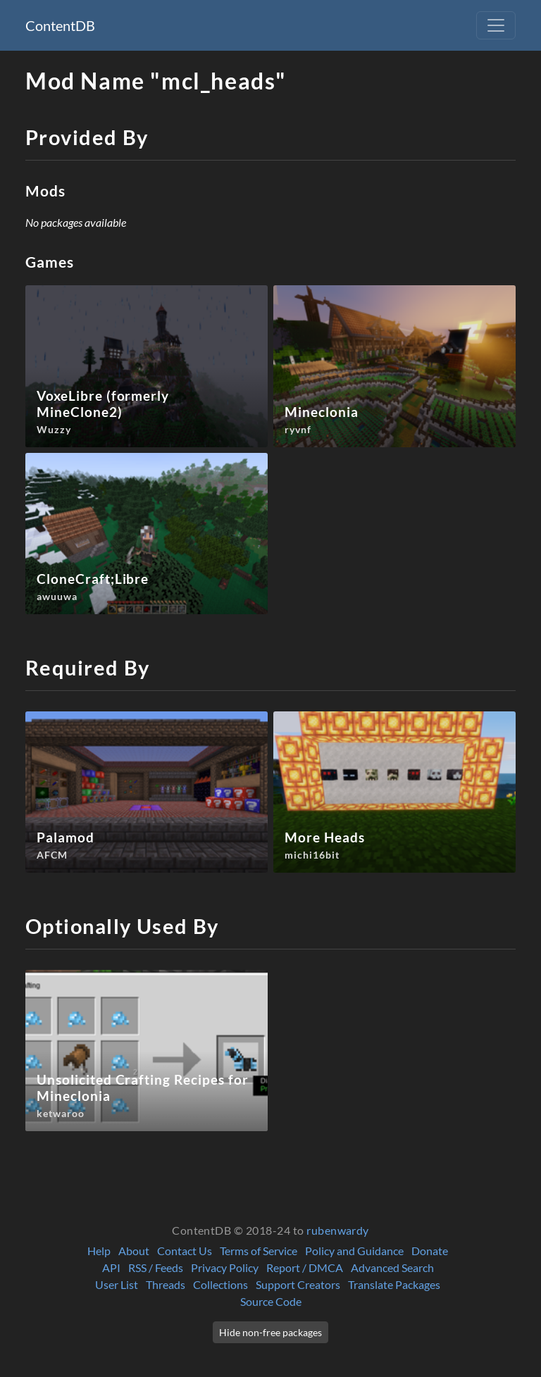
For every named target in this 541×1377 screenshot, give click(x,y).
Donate (429, 1250)
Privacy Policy (225, 1267)
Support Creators (298, 1284)
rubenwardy (337, 1230)
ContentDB (60, 25)
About (133, 1250)
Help (99, 1250)
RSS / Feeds (155, 1267)
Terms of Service (258, 1250)
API (111, 1267)
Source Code (270, 1301)
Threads (165, 1284)
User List (116, 1284)
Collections (220, 1284)
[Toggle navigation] (496, 25)
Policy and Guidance (354, 1250)
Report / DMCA (304, 1267)
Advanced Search (392, 1267)
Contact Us (184, 1250)
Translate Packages (394, 1284)
